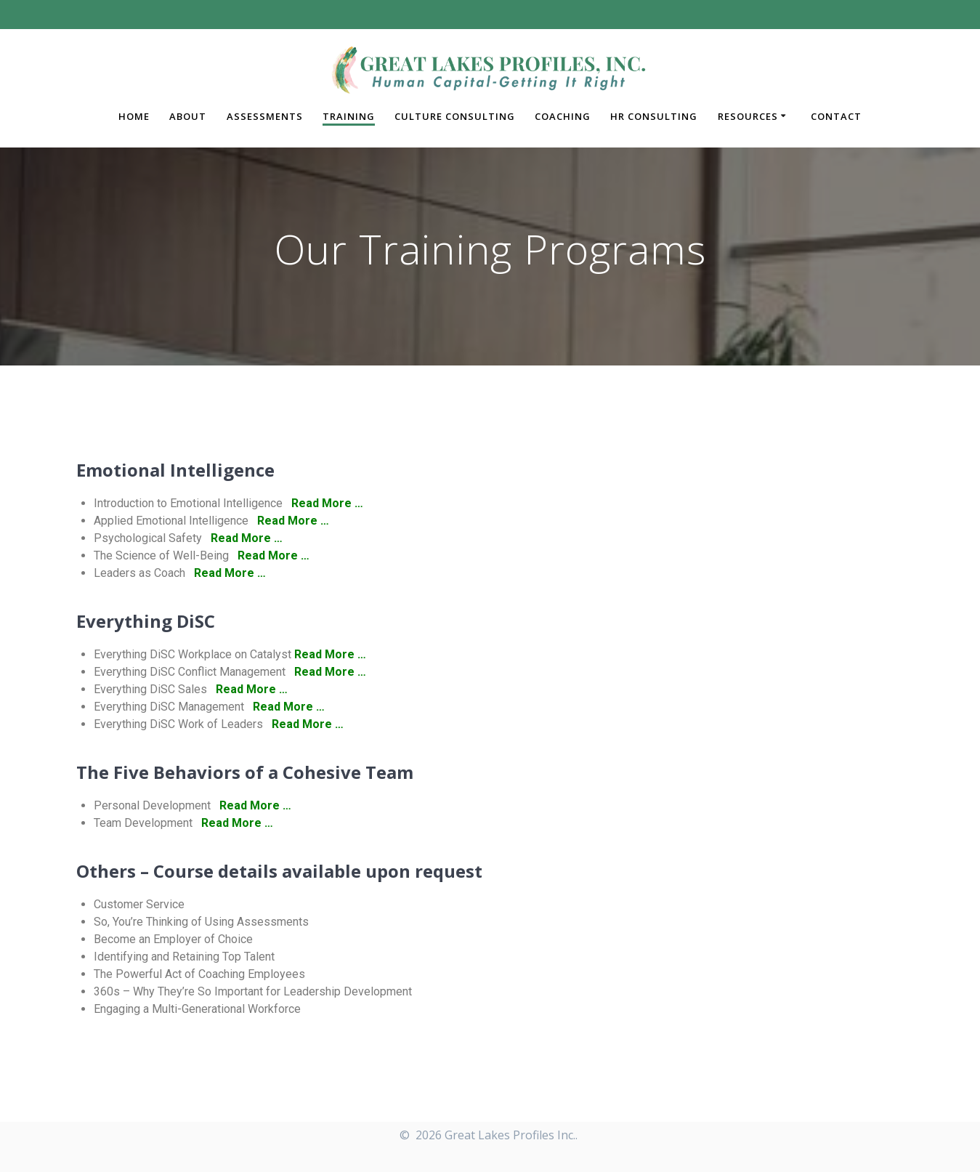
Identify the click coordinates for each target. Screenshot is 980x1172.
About (187, 116)
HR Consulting (653, 116)
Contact (836, 116)
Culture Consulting (454, 116)
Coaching (563, 116)
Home (134, 116)
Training (349, 116)
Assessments (265, 116)
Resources (748, 116)
